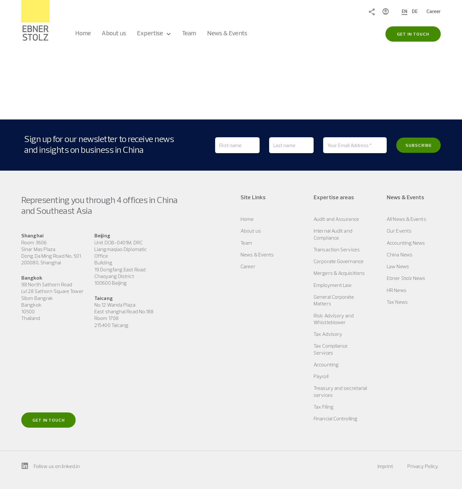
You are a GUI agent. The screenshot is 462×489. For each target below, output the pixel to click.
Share (372, 11)
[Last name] (291, 145)
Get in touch (48, 420)
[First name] (237, 145)
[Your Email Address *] (355, 145)
